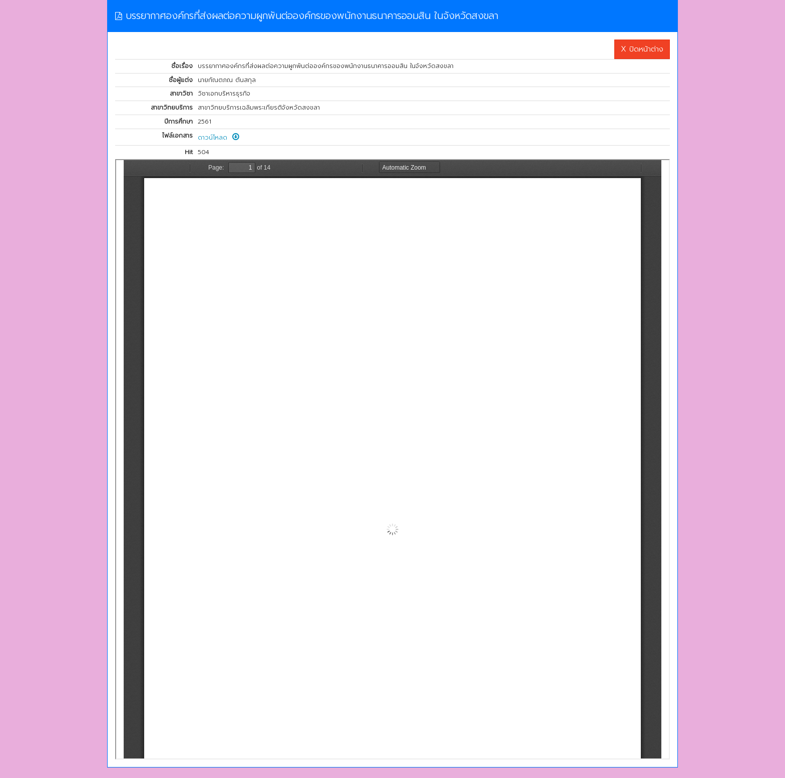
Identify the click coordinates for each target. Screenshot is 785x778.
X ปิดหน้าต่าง (642, 49)
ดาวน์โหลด (218, 137)
